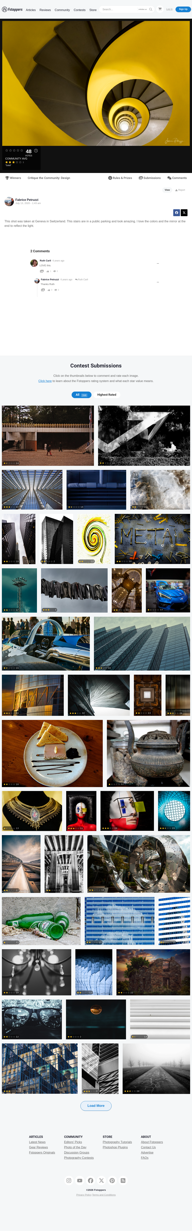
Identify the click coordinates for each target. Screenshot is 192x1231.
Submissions (150, 178)
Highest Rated (106, 395)
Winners (13, 178)
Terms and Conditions (104, 1194)
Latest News (37, 1142)
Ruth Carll (45, 260)
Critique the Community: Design (49, 178)
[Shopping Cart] (160, 9)
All (81, 395)
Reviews (45, 10)
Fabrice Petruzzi (26, 199)
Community (62, 10)
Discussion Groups (76, 1152)
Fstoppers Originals (42, 1152)
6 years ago (58, 260)
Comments (177, 178)
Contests (80, 10)
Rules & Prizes (120, 178)
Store (93, 10)
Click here (45, 381)
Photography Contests (79, 1157)
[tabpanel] (96, 764)
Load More (95, 1106)
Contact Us (148, 1147)
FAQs (144, 1157)
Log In (169, 9)
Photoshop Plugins (115, 1147)
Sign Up (183, 9)
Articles (31, 10)
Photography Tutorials (117, 1142)
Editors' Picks (73, 1142)
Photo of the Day (75, 1147)
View (167, 190)
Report (180, 190)
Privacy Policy (84, 1194)
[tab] (81, 394)
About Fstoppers (152, 1142)
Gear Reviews (38, 1147)
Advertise (147, 1152)
